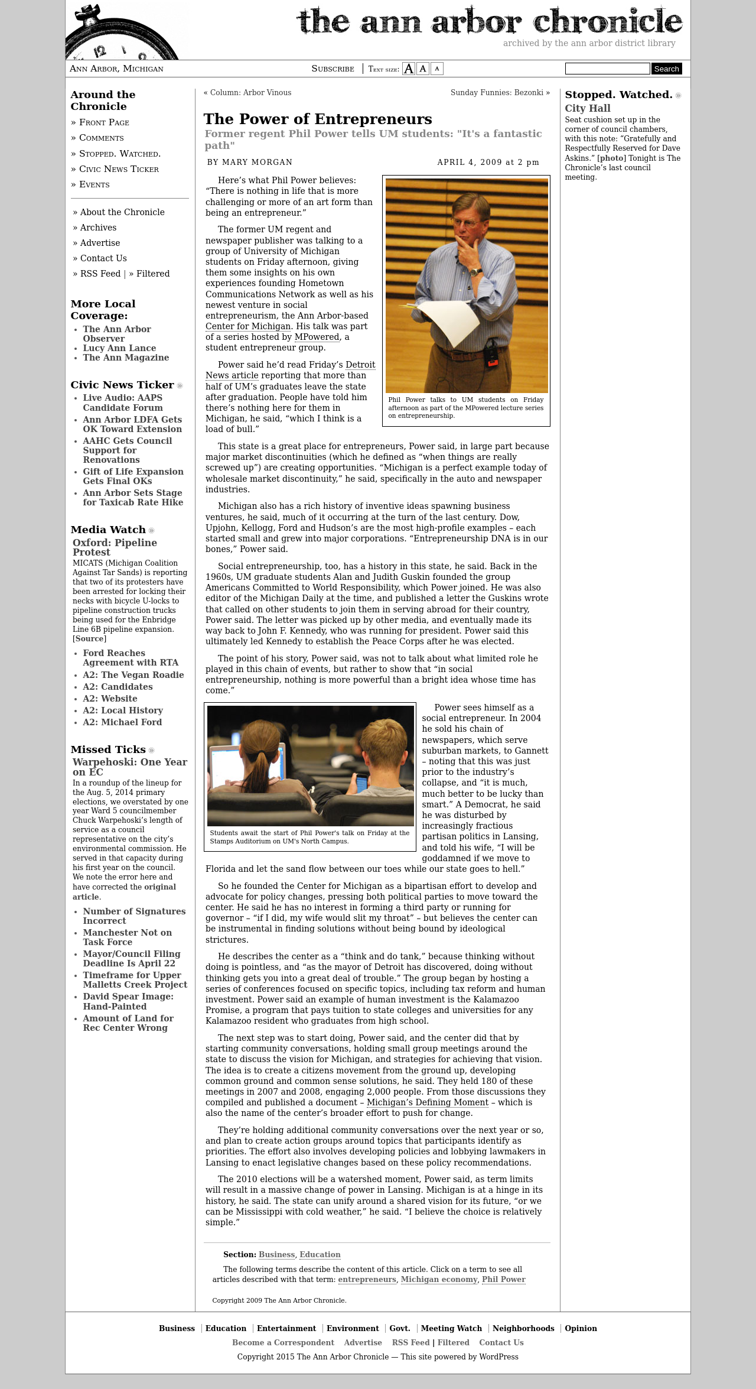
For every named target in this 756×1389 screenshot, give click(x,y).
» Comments (97, 137)
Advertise (363, 1342)
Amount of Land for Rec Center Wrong (128, 1023)
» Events (90, 184)
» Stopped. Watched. (116, 153)
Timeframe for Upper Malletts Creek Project (135, 980)
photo (611, 158)
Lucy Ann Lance (120, 348)
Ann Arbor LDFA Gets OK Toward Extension (133, 424)
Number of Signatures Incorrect (134, 916)
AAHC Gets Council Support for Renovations (127, 450)
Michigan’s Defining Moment (427, 1102)
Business (277, 1254)
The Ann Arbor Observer (117, 333)
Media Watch (108, 530)
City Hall (588, 108)
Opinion (581, 1328)
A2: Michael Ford (122, 722)
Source (90, 638)
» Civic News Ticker (115, 169)
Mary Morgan (257, 162)
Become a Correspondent (283, 1342)
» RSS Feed (96, 273)
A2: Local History (123, 710)
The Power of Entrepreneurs (318, 119)
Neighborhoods (524, 1328)
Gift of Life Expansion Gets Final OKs (133, 476)
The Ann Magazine (126, 357)
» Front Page (100, 122)
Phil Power (504, 1279)
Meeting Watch (452, 1328)
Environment (353, 1328)
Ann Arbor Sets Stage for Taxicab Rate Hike (133, 497)
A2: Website (110, 698)
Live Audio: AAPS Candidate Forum (123, 402)
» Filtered (149, 273)
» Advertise (96, 243)
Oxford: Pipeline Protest (115, 547)
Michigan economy (439, 1279)
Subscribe (332, 68)
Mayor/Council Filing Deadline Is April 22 (132, 958)
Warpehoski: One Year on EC (130, 767)
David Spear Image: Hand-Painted (128, 1001)
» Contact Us (100, 258)
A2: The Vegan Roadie (133, 675)
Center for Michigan (248, 326)
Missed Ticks (108, 749)
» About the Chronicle (119, 212)
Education (320, 1254)
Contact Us (502, 1342)
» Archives (95, 227)
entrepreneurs (367, 1279)
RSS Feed (411, 1342)
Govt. (399, 1328)
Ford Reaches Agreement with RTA (131, 657)
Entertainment (287, 1328)
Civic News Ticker (122, 385)
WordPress (499, 1357)
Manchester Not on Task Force (127, 937)
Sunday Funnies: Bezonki (497, 93)
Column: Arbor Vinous (251, 93)
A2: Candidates (118, 687)
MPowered (317, 337)
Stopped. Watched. (619, 94)
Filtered (454, 1342)
